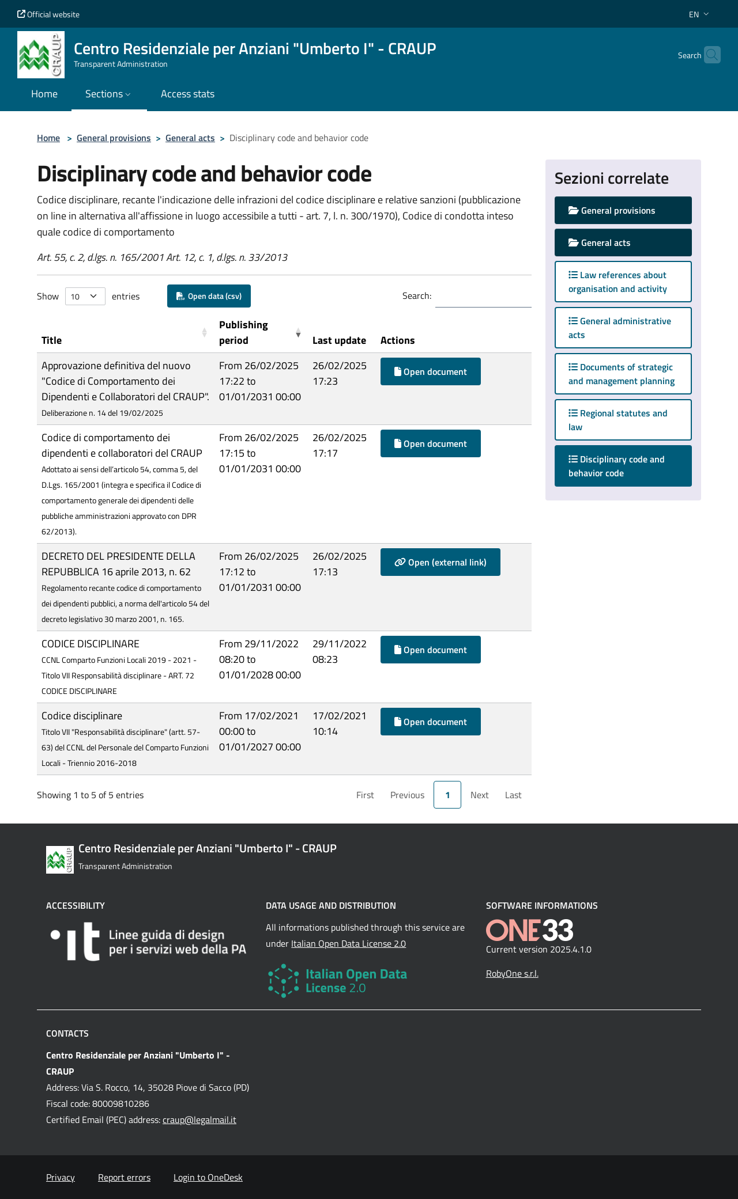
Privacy (60, 1177)
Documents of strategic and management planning (621, 374)
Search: (416, 295)
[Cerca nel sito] (707, 55)
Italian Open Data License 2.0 (348, 943)
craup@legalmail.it (199, 1119)
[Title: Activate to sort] (125, 332)
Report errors (124, 1177)
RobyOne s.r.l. (512, 973)
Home (48, 138)
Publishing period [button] (243, 332)
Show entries (88, 296)
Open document (430, 371)
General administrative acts (619, 328)
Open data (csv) (209, 296)
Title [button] (52, 340)
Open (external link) (440, 562)
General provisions (114, 138)
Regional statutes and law (618, 420)
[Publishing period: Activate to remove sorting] (261, 332)
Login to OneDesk (208, 1177)
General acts (190, 138)
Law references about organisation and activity (617, 281)
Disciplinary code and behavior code (616, 466)
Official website (48, 14)
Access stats (187, 93)
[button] (700, 14)
